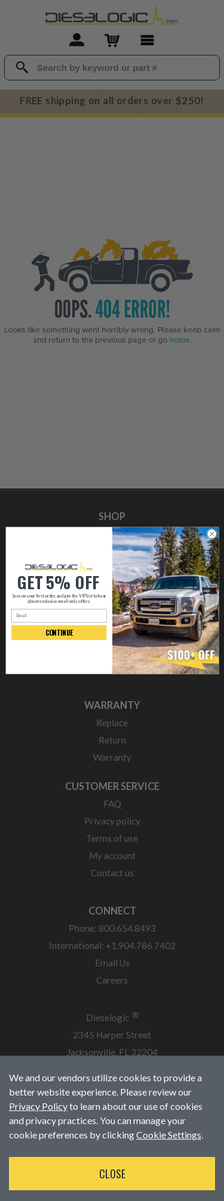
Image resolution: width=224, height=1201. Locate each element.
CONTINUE (59, 632)
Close (112, 1173)
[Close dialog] (211, 534)
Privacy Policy (38, 1106)
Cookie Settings (168, 1134)
